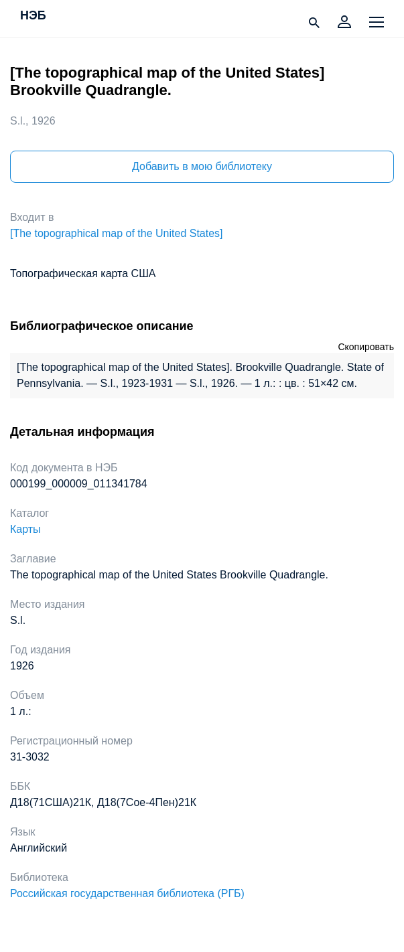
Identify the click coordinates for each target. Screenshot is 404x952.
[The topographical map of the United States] (116, 233)
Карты (25, 529)
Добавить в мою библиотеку (202, 166)
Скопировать (366, 346)
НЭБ (33, 16)
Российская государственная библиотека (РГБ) (127, 893)
